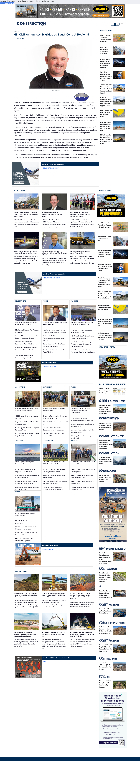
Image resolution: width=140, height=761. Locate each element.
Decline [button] (2, 3)
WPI (44, 662)
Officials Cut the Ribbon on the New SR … (55, 423)
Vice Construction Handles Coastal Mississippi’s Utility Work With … (26, 482)
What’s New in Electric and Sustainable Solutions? (104, 239)
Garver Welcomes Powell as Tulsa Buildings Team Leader (54, 345)
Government (47, 387)
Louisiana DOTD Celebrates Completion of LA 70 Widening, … (53, 429)
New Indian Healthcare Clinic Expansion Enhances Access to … (53, 488)
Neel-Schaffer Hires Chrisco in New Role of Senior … (54, 351)
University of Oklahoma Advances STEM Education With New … (54, 463)
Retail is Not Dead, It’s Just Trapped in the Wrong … (105, 391)
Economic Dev (48, 441)
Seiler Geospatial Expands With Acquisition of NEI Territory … (25, 471)
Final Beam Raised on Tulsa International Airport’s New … (24, 540)
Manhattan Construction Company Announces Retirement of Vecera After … (27, 350)
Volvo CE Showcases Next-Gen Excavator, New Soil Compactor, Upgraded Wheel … (106, 102)
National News (106, 31)
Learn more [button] (50, 1)
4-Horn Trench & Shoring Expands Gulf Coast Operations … (83, 471)
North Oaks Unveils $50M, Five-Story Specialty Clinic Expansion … (54, 471)
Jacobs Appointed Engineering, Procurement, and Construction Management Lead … (81, 344)
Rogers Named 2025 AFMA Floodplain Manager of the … (27, 423)
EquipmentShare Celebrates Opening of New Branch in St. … (27, 477)
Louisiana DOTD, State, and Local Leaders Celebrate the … (53, 435)
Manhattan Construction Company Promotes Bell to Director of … (26, 323)
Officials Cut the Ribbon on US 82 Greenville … (25, 522)
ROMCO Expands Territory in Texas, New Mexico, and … (82, 488)
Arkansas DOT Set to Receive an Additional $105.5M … (81, 331)
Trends (73, 387)
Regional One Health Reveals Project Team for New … (54, 477)
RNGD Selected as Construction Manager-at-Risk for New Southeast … (83, 351)
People (45, 301)
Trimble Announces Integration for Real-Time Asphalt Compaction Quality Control (106, 89)
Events (17, 492)
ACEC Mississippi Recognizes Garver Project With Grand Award (27, 435)
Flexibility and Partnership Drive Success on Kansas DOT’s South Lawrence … (105, 577)
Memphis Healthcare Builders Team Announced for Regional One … (82, 323)
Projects (74, 301)
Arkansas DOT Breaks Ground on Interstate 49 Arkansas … (25, 528)
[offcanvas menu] (121, 24)
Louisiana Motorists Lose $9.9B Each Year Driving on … (83, 431)
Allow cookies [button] (9, 3)
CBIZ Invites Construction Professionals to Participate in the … (82, 419)
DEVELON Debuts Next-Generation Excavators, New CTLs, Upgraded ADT (105, 126)
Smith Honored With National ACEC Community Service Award (26, 409)
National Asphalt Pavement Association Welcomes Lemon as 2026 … (53, 338)
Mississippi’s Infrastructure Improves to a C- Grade (83, 437)
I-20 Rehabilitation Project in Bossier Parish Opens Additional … (82, 337)
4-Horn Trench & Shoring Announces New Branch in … (82, 482)
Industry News (19, 190)
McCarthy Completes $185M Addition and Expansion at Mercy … (55, 482)
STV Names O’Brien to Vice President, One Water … (27, 331)
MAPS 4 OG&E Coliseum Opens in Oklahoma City (26, 534)
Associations (20, 387)
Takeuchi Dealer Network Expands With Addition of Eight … (82, 477)
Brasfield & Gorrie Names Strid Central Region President (55, 323)
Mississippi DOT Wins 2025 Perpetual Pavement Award (27, 429)
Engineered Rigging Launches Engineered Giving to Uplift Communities (80, 410)
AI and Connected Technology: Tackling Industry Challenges (104, 225)
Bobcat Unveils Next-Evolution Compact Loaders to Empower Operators (105, 64)
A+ (117, 24)
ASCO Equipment (48, 549)
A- (112, 24)
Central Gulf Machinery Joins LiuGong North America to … (27, 488)
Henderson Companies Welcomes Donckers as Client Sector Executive (54, 331)
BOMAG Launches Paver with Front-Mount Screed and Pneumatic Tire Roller (106, 139)
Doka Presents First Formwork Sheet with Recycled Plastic (104, 308)
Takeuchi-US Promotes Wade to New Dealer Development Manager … (27, 337)
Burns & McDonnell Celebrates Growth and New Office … (83, 463)
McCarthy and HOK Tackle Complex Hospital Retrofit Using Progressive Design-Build (105, 410)
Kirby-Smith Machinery (50, 168)
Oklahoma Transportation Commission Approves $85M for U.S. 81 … (55, 417)
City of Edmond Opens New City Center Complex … (25, 514)
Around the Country (107, 347)
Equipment (19, 441)
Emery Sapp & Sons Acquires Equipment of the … (24, 463)
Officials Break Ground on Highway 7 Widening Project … (54, 409)
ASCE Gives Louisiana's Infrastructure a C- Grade (27, 417)
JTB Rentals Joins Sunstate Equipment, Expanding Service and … (27, 357)
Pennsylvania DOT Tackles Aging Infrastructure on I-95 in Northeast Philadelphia (106, 445)
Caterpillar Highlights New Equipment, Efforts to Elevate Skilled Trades (106, 76)
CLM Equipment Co (49, 366)
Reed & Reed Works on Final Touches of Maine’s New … (105, 611)
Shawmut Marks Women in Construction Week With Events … (26, 343)
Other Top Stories (20, 571)
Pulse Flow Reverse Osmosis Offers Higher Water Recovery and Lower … (105, 595)
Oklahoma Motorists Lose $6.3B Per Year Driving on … (82, 425)
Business (74, 441)
